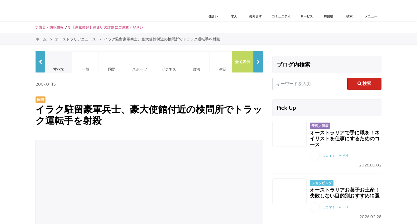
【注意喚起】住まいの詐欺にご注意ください (105, 27)
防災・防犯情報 (50, 27)
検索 (364, 83)
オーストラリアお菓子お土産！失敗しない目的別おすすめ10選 (345, 193)
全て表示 (242, 61)
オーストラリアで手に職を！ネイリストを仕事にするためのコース (345, 138)
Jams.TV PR (335, 155)
